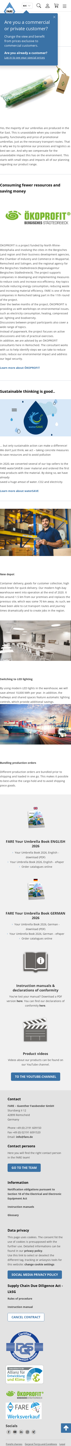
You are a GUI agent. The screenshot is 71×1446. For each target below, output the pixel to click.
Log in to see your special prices (23, 57)
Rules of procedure (20, 1298)
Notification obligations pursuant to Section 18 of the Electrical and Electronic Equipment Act (34, 1194)
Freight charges (14, 1444)
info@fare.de (24, 1137)
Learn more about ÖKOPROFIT (20, 368)
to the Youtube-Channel (35, 1077)
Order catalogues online (37, 866)
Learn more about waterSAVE (19, 491)
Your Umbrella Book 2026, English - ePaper (37, 862)
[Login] (47, 6)
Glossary (13, 1215)
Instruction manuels (21, 1207)
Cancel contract (26, 1317)
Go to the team (24, 1168)
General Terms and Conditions (41, 1444)
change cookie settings (39, 1264)
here (20, 1001)
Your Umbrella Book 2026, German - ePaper (36, 934)
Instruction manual (20, 1307)
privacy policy (33, 1251)
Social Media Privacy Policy (35, 1275)
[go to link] (35, 109)
